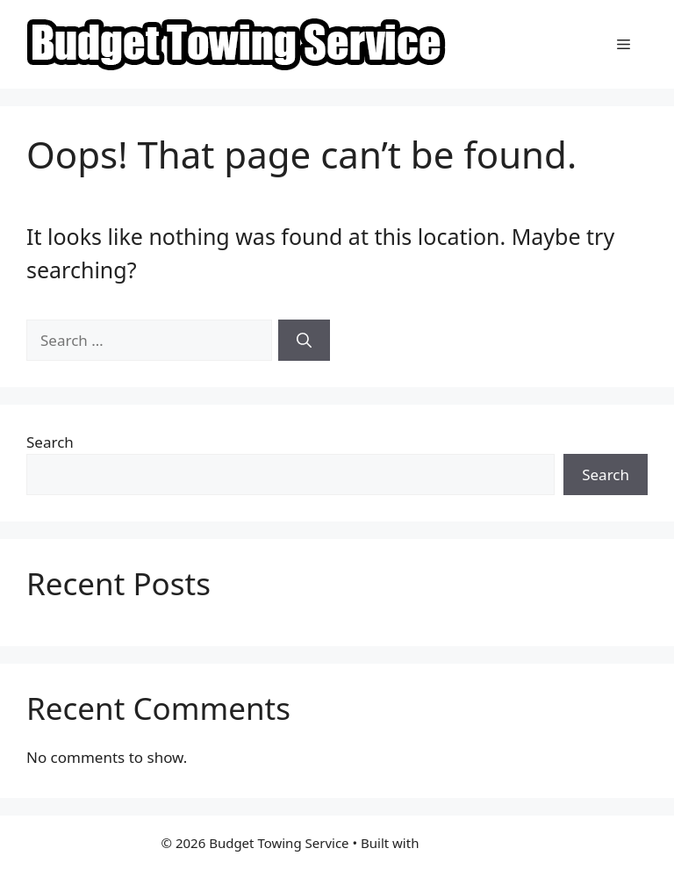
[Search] (304, 341)
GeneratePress (467, 843)
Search (50, 442)
